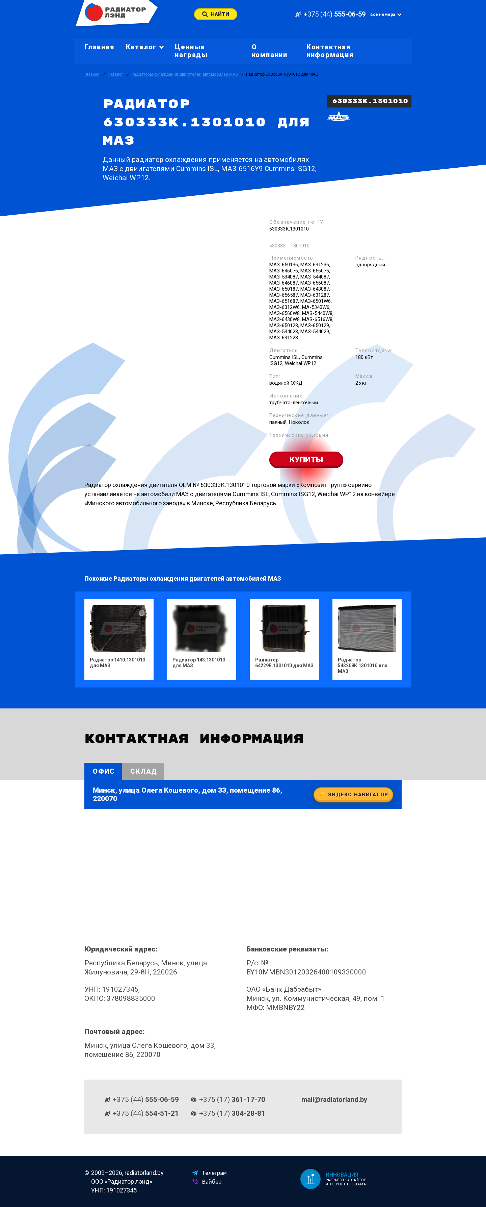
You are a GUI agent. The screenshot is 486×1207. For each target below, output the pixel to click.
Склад (143, 771)
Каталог (115, 74)
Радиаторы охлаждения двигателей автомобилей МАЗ (184, 74)
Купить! (306, 459)
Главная (99, 47)
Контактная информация (330, 51)
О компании (270, 51)
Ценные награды (191, 51)
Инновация (342, 1175)
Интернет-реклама (346, 1184)
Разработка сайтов (346, 1180)
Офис (104, 771)
